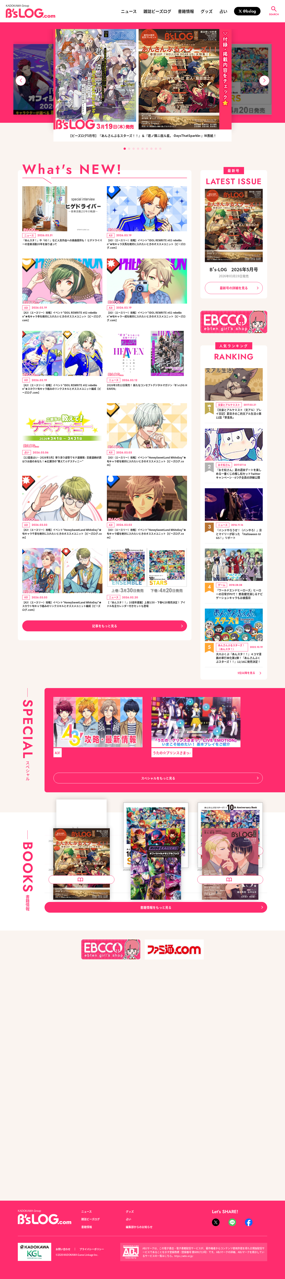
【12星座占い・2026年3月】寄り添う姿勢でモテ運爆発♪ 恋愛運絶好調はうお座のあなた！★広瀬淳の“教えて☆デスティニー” (61, 484)
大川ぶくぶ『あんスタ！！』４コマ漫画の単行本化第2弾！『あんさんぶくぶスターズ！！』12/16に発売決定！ (239, 671)
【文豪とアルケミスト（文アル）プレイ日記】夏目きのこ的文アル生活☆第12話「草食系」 (239, 413)
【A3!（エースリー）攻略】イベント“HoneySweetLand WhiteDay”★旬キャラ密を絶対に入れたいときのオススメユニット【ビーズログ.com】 (146, 484)
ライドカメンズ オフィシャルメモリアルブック (155, 1082)
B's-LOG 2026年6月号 (67, 949)
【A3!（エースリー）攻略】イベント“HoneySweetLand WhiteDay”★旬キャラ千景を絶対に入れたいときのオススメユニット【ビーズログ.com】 (62, 562)
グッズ (207, 11)
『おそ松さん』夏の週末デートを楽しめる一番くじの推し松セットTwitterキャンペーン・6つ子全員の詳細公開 (239, 476)
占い (223, 11)
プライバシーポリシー (96, 1249)
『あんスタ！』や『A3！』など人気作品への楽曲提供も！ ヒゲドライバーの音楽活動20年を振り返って (62, 247)
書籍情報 (186, 11)
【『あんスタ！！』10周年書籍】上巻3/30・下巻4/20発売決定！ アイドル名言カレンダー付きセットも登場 (146, 639)
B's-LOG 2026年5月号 (234, 269)
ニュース (129, 11)
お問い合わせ (64, 1249)
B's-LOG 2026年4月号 (216, 1079)
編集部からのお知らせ (141, 1227)
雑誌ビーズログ (157, 11)
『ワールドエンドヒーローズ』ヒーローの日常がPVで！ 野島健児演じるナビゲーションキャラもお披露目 (239, 602)
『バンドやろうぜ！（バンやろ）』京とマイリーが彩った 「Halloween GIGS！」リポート (239, 539)
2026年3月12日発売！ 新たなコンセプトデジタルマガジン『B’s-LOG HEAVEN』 (146, 399)
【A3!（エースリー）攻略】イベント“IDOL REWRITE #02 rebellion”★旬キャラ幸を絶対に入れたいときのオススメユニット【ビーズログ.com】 (62, 324)
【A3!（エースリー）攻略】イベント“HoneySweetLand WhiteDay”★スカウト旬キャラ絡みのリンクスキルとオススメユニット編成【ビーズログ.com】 (62, 642)
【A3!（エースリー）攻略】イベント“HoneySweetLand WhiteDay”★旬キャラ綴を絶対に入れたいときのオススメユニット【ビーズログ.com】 (146, 562)
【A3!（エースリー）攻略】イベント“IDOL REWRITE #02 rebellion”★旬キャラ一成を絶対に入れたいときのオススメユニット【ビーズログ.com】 (147, 324)
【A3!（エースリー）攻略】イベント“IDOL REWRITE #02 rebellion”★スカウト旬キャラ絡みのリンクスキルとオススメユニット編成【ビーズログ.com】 (62, 404)
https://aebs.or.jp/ (184, 1256)
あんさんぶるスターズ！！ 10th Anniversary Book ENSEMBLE (230, 951)
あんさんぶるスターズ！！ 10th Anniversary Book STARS (155, 951)
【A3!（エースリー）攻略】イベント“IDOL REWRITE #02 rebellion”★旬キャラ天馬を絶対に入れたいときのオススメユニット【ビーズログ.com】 (147, 247)
